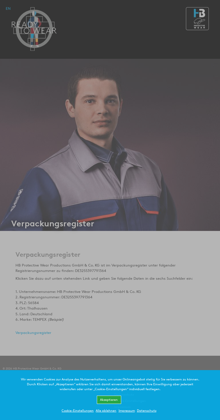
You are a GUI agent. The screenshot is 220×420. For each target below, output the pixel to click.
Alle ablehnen (106, 410)
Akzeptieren (109, 399)
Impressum (127, 410)
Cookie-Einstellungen (78, 410)
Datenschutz (146, 410)
